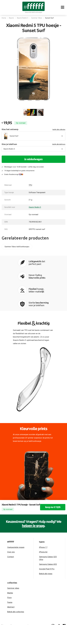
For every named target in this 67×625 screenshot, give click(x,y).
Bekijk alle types (45, 547)
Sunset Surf (50, 18)
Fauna (9, 575)
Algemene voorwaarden (20, 599)
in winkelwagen (33, 159)
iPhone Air (43, 525)
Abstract (10, 580)
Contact (10, 530)
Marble (10, 566)
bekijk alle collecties (59, 129)
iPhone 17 (43, 520)
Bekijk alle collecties (15, 585)
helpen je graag (33, 499)
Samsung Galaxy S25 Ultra (48, 531)
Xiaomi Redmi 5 (23, 18)
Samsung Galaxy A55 (48, 537)
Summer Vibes (37, 18)
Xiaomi (11, 18)
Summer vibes (13, 561)
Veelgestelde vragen (15, 520)
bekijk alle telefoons (58, 144)
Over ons (11, 525)
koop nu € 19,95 (52, 484)
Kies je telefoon (33, 144)
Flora (9, 571)
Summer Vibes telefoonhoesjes (17, 247)
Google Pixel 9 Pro (46, 542)
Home (4, 18)
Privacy (4, 599)
